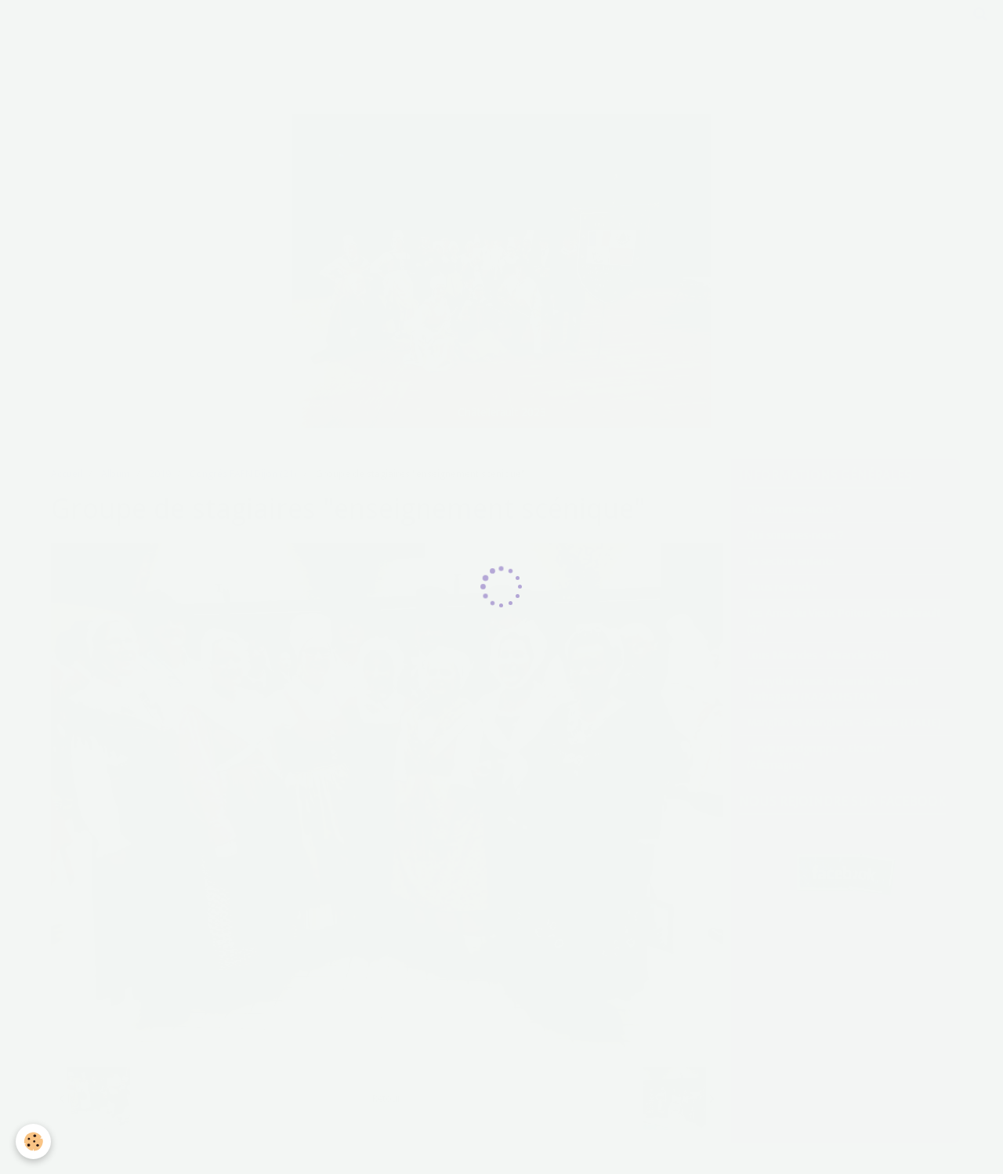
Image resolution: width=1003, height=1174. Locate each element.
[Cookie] (33, 1141)
